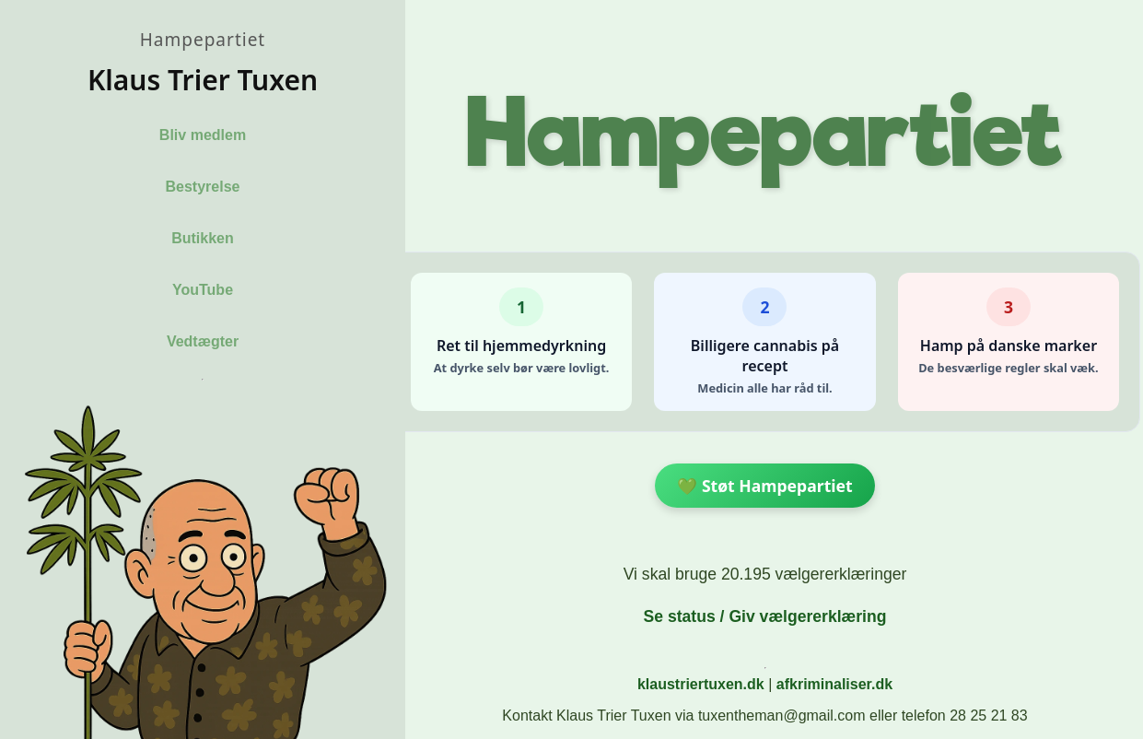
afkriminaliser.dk (834, 684)
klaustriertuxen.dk (700, 684)
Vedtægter (203, 341)
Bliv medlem (202, 135)
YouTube (202, 290)
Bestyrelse (203, 186)
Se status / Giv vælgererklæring (764, 616)
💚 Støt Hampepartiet (764, 486)
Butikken (202, 238)
